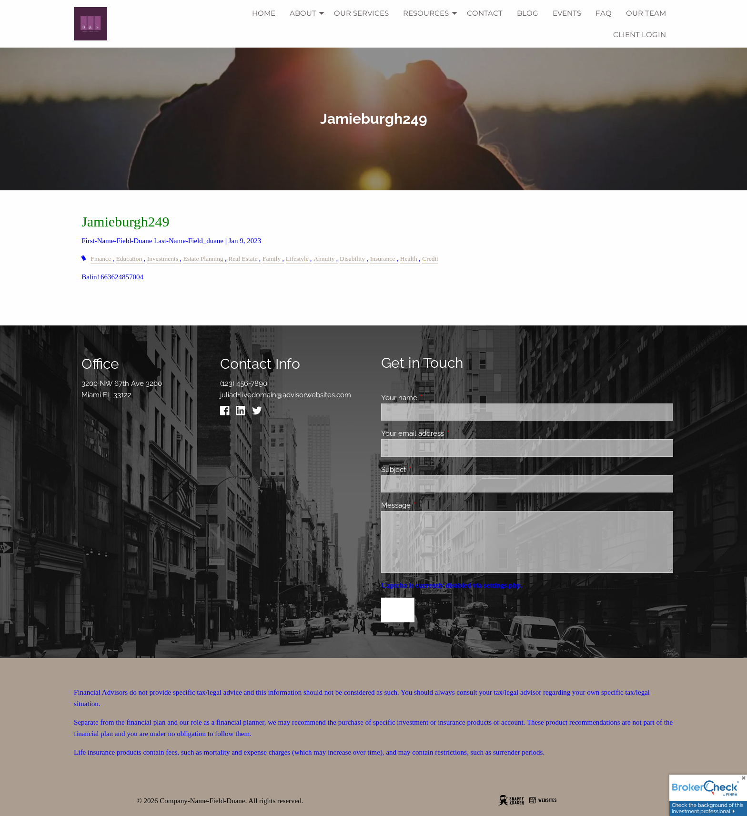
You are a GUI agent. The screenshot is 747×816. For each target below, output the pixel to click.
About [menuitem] (303, 13)
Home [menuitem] (263, 13)
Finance (101, 258)
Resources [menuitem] (426, 13)
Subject (428, 469)
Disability (352, 258)
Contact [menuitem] (485, 13)
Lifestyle (297, 258)
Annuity (323, 258)
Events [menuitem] (567, 13)
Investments (162, 258)
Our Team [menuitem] (646, 13)
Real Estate (242, 258)
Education (129, 258)
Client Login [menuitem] (639, 34)
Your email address (447, 433)
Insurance (382, 258)
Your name (433, 397)
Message (430, 505)
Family (271, 258)
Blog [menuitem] (527, 13)
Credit (430, 258)
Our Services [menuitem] (361, 13)
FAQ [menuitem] (604, 13)
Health (408, 258)
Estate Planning (203, 258)
